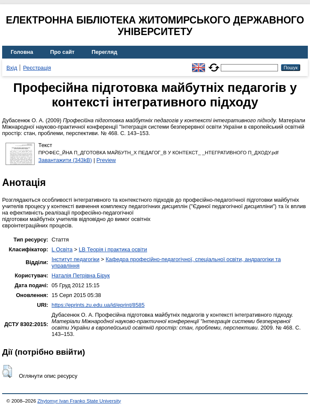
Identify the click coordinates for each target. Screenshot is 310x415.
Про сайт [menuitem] (62, 52)
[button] (7, 371)
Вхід (11, 68)
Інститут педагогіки (75, 259)
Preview (106, 160)
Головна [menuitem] (22, 52)
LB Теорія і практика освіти (113, 249)
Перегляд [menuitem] (104, 52)
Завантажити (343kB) (65, 160)
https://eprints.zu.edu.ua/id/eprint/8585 (98, 305)
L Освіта (62, 249)
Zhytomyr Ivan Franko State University (79, 400)
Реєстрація (37, 68)
